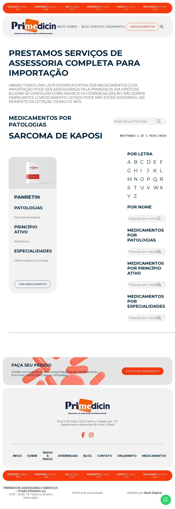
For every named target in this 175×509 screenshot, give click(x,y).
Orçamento (115, 26)
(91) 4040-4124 (126, 8)
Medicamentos (142, 26)
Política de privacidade (87, 497)
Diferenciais (68, 460)
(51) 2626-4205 (72, 8)
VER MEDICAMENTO (32, 284)
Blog (85, 26)
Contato (98, 26)
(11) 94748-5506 (155, 8)
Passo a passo (48, 460)
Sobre (72, 26)
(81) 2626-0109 (98, 8)
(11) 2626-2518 (17, 8)
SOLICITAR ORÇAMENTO (141, 375)
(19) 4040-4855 (46, 8)
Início (61, 26)
